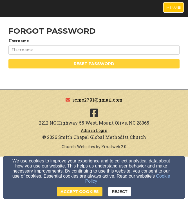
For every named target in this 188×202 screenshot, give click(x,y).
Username (18, 40)
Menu (175, 7)
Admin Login (94, 130)
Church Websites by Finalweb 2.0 (94, 146)
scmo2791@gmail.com (97, 100)
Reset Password (94, 63)
